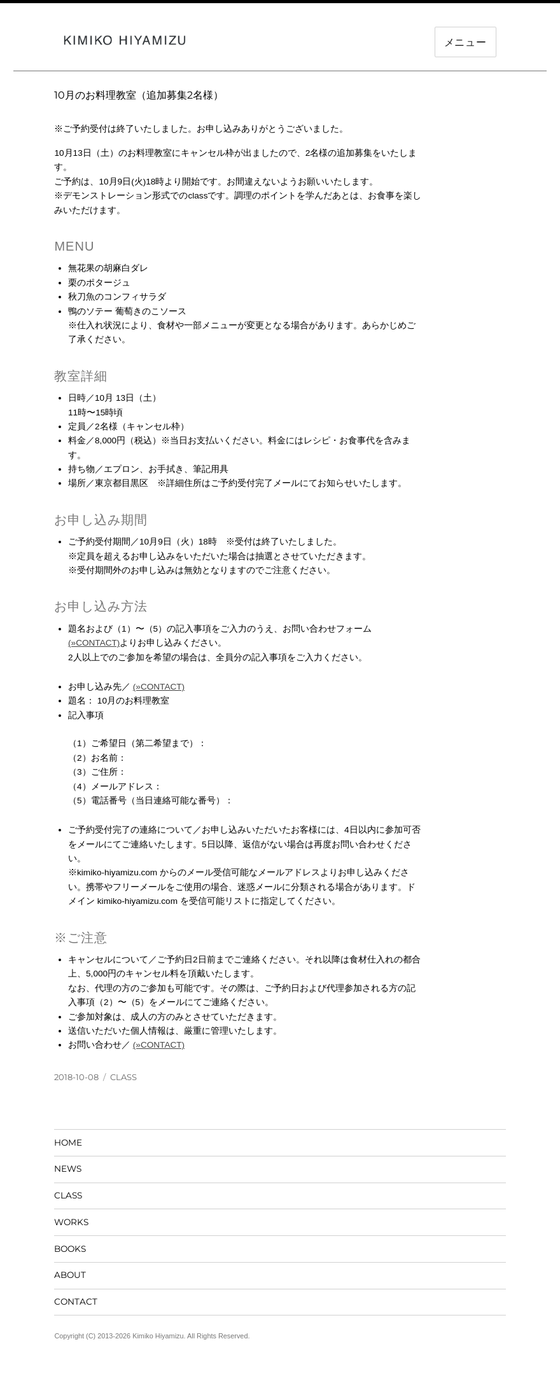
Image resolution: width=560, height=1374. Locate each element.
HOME (68, 1142)
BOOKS (70, 1249)
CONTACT (75, 1301)
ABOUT (70, 1275)
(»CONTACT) (94, 643)
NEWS (67, 1168)
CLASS (123, 1077)
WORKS (71, 1222)
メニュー (465, 42)
